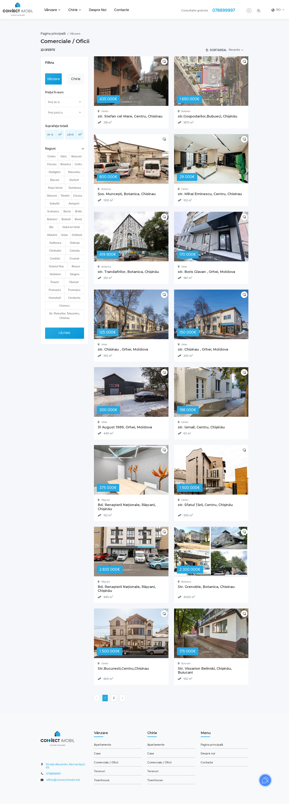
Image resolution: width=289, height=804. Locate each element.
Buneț (78, 219)
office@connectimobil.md (63, 780)
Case (97, 754)
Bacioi (67, 211)
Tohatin (65, 195)
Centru (51, 156)
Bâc (51, 227)
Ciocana (52, 164)
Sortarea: (216, 50)
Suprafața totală (56, 126)
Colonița (75, 250)
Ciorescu (64, 305)
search (258, 10)
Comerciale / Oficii (106, 762)
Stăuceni (52, 195)
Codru (78, 164)
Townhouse (101, 780)
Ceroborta (74, 297)
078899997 (53, 774)
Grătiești (77, 234)
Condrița (55, 258)
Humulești (55, 297)
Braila (78, 211)
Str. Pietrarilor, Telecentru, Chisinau (64, 316)
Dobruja (75, 242)
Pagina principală (53, 34)
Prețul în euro (54, 92)
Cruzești (74, 258)
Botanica (65, 164)
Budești (66, 219)
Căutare (64, 333)
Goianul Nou (56, 266)
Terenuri (99, 771)
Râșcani (54, 179)
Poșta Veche (55, 187)
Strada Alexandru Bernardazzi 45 (65, 766)
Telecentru (74, 172)
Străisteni (55, 274)
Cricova (77, 195)
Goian (64, 234)
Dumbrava (75, 187)
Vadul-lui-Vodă (71, 227)
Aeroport (74, 203)
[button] (64, 148)
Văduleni (52, 234)
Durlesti (74, 179)
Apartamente (102, 745)
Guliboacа (55, 242)
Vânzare (53, 79)
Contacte (121, 10)
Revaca (76, 266)
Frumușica (55, 289)
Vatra (63, 156)
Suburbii (54, 203)
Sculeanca (53, 211)
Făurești (74, 282)
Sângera (74, 274)
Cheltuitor (55, 250)
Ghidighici (54, 172)
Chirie (75, 79)
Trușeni (54, 282)
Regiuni (50, 149)
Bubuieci (52, 219)
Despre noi (97, 10)
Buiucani (76, 156)
